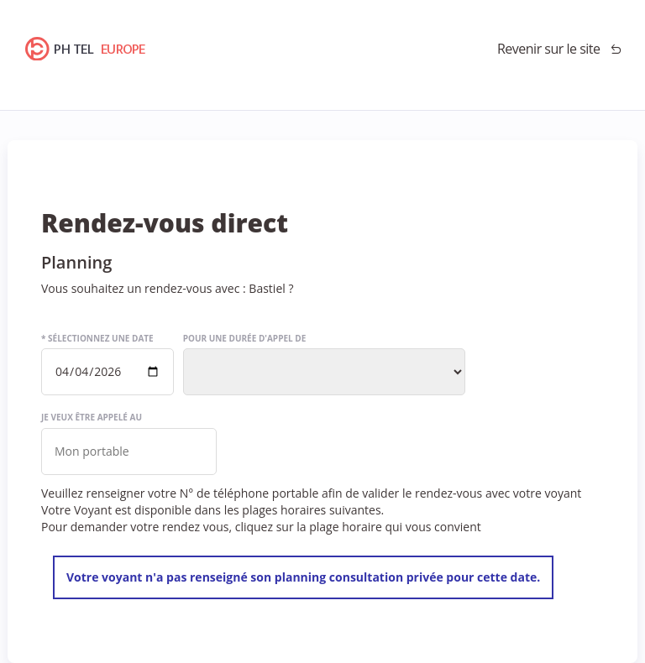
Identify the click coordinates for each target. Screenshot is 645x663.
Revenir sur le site (548, 48)
